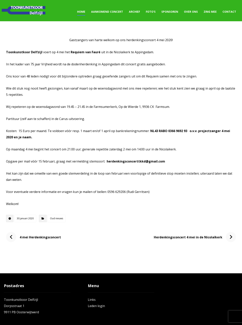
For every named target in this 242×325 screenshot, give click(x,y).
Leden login (96, 306)
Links (92, 299)
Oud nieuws (56, 218)
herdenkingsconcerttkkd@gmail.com (136, 161)
